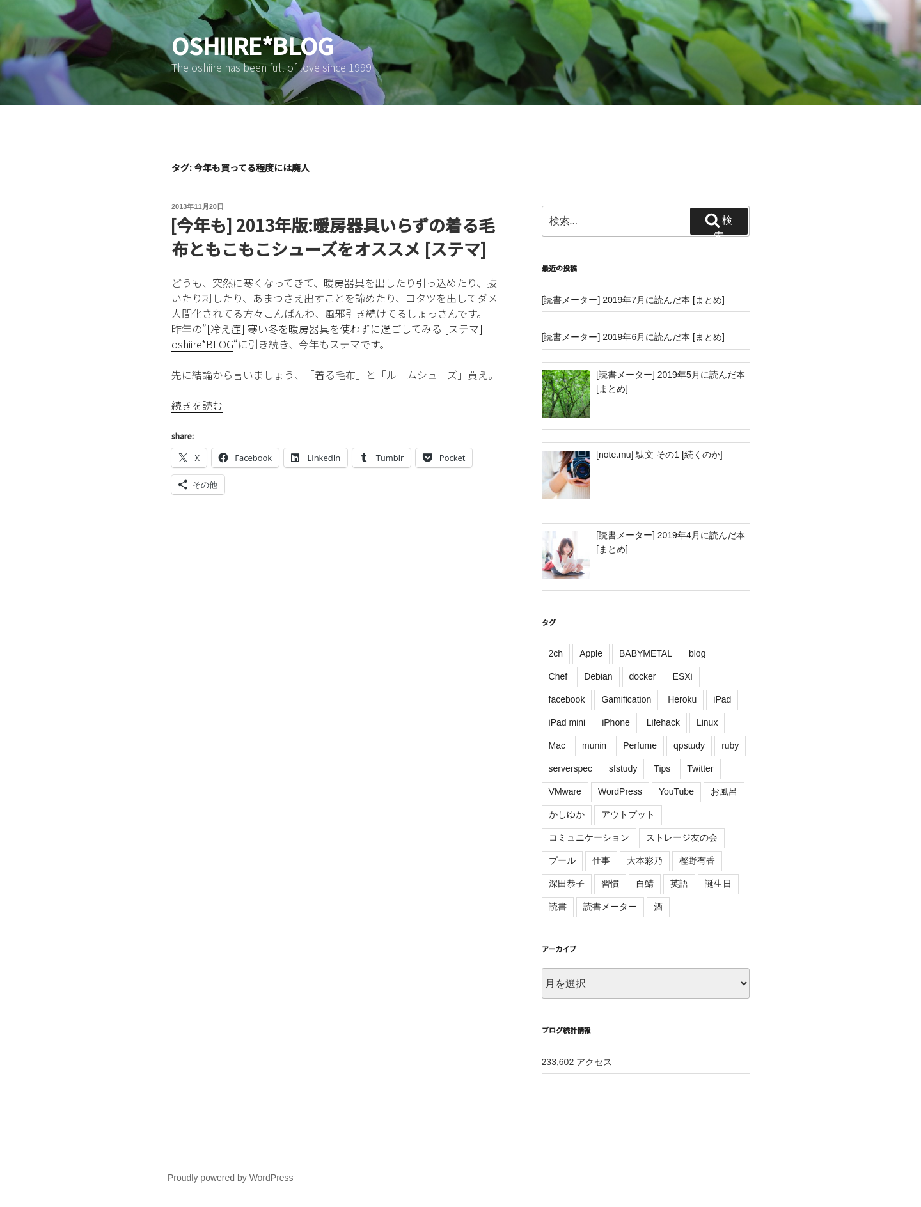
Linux (707, 722)
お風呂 (724, 791)
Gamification (626, 699)
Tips (662, 768)
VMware (565, 791)
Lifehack (663, 722)
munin (594, 745)
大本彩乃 (645, 860)
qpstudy (689, 745)
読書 (558, 906)
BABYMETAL (645, 653)
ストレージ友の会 (682, 837)
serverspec (570, 768)
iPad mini (567, 722)
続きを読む (197, 405)
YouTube (676, 791)
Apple (590, 653)
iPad (722, 699)
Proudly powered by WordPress (231, 1177)
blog (697, 653)
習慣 (610, 883)
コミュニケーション (589, 837)
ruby (730, 745)
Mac (557, 745)
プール (562, 860)
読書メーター (610, 906)
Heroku (682, 699)
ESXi (683, 676)
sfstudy (623, 768)
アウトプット (628, 814)
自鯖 (645, 883)
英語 (679, 883)
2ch (556, 653)
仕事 (601, 860)
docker (642, 676)
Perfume (640, 745)
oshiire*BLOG (252, 44)
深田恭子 (567, 883)
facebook (567, 699)
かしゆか (567, 814)
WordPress (620, 791)
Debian (598, 676)
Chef (558, 676)
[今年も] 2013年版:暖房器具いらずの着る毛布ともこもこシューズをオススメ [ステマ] (332, 236)
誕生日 (718, 883)
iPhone (616, 722)
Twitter (700, 768)
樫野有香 (697, 860)
